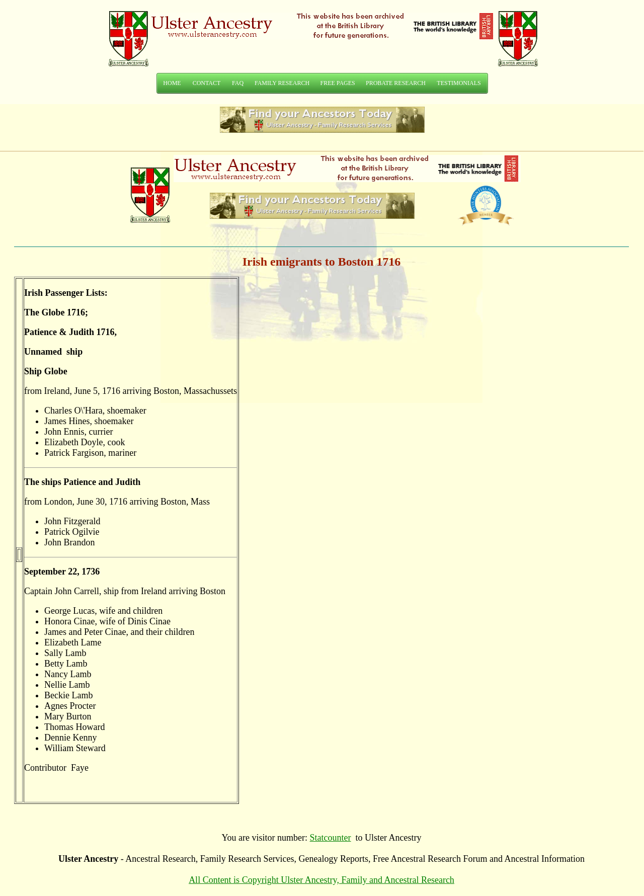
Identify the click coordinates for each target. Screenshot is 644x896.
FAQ (238, 83)
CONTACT (207, 83)
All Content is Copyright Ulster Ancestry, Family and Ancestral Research (321, 880)
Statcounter (330, 838)
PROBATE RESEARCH (396, 83)
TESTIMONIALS (458, 83)
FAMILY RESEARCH (282, 83)
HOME (172, 83)
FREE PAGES (337, 83)
